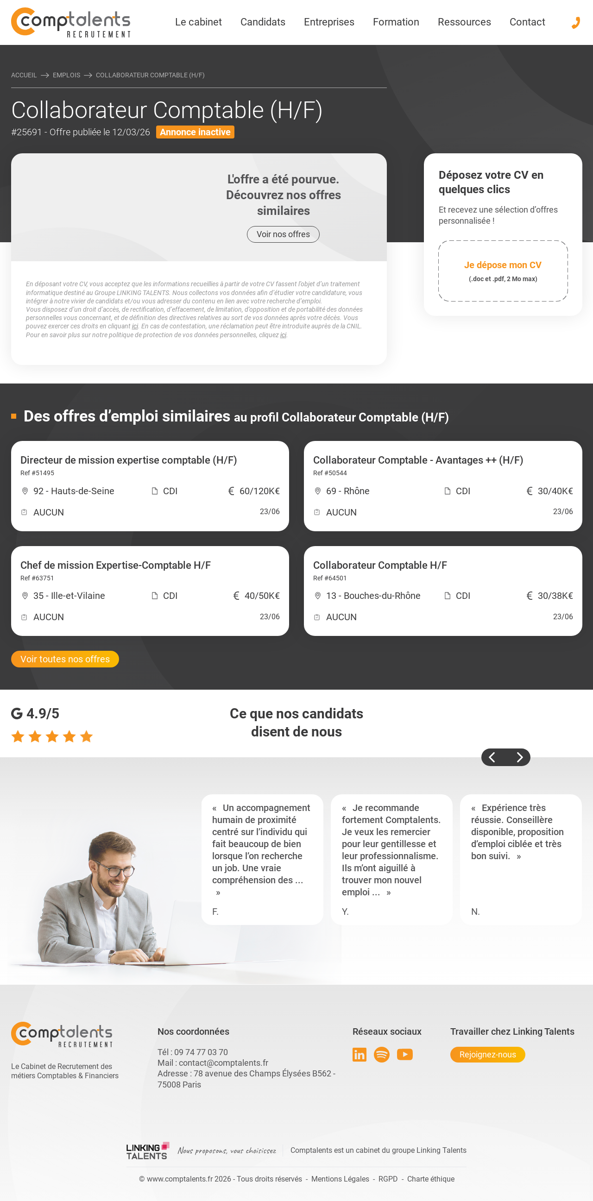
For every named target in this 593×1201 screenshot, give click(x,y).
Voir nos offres (283, 234)
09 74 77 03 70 (201, 1052)
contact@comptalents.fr (223, 1063)
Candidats (262, 22)
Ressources (464, 22)
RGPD (388, 1179)
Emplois (66, 75)
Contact (527, 22)
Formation (396, 22)
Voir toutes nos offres (65, 659)
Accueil (24, 75)
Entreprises (329, 22)
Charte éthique (430, 1179)
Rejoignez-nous (488, 1054)
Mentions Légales (340, 1179)
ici (135, 326)
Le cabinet (198, 22)
